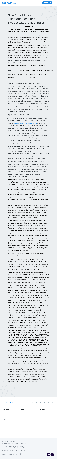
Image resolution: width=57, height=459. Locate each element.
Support (5, 419)
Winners (23, 416)
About (4, 416)
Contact (5, 431)
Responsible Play (44, 416)
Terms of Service (49, 442)
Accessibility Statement (48, 451)
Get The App (47, 3)
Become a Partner (44, 422)
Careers (5, 422)
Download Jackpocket (45, 413)
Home (4, 413)
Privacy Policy (50, 445)
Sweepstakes (6, 428)
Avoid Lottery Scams (45, 419)
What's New (24, 413)
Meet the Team (25, 422)
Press (4, 425)
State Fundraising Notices (47, 448)
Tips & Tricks (24, 419)
